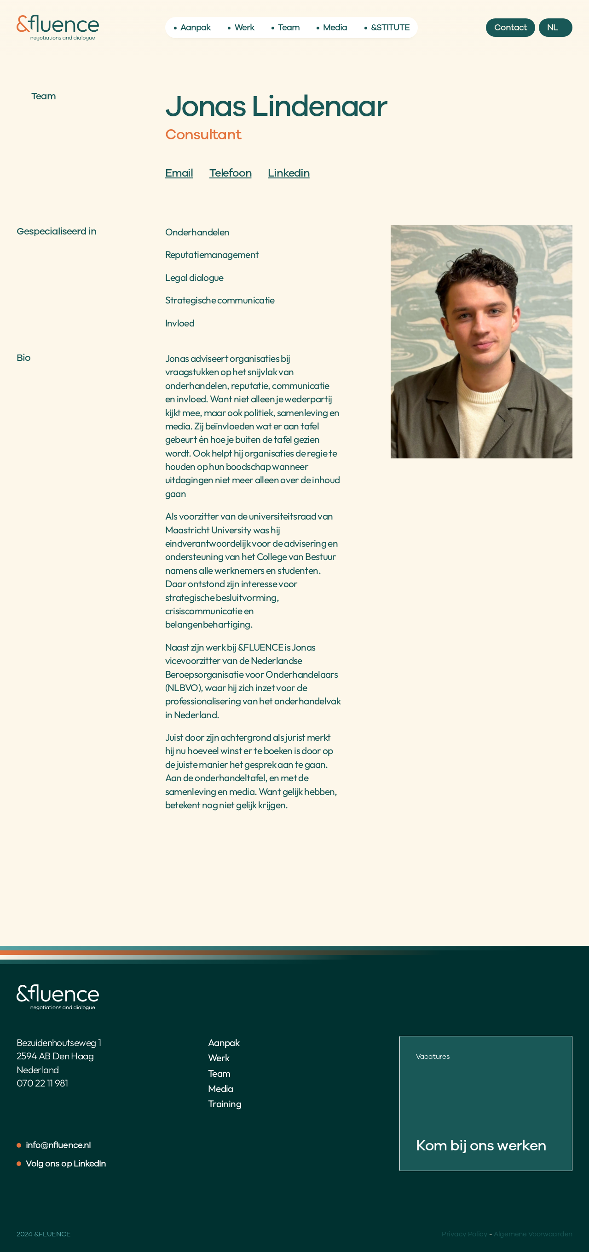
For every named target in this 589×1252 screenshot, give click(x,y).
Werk (218, 1057)
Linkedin (288, 173)
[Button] (510, 27)
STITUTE (393, 28)
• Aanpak (192, 28)
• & (370, 28)
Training (224, 1103)
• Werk (240, 28)
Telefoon (230, 173)
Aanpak (223, 1042)
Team (219, 1073)
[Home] (58, 27)
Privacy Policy (464, 1234)
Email (179, 173)
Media (220, 1088)
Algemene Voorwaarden (533, 1234)
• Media (331, 28)
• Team (285, 28)
